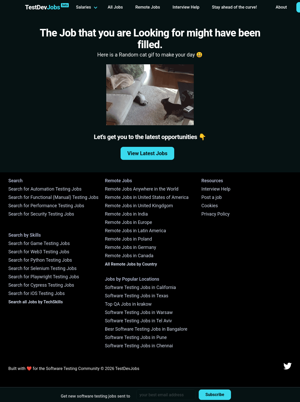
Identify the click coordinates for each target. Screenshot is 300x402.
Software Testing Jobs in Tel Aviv (138, 320)
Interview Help (186, 7)
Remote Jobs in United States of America (147, 197)
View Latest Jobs (147, 153)
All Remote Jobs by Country (131, 264)
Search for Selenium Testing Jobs (42, 268)
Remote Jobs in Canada (129, 255)
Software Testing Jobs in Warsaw (139, 312)
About (281, 7)
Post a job (211, 197)
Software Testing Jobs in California (140, 287)
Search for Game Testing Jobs (39, 243)
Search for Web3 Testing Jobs (38, 251)
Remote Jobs (147, 7)
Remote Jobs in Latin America (135, 230)
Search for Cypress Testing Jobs (41, 285)
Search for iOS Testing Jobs (36, 293)
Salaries (83, 7)
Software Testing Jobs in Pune (136, 337)
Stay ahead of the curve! (234, 7)
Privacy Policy (215, 214)
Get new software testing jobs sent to (95, 396)
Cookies (209, 205)
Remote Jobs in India (126, 214)
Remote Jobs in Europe (128, 222)
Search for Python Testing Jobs (40, 260)
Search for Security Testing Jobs (41, 214)
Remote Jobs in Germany (130, 247)
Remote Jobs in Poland (128, 239)
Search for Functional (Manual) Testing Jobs (53, 197)
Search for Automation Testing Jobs (45, 189)
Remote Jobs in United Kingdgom (139, 205)
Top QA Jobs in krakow (128, 304)
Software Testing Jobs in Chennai (139, 345)
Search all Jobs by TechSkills (35, 301)
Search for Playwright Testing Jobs (43, 276)
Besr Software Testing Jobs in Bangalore (146, 329)
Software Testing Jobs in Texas (136, 295)
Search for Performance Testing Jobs (46, 205)
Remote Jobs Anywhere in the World (141, 189)
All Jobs (115, 7)
